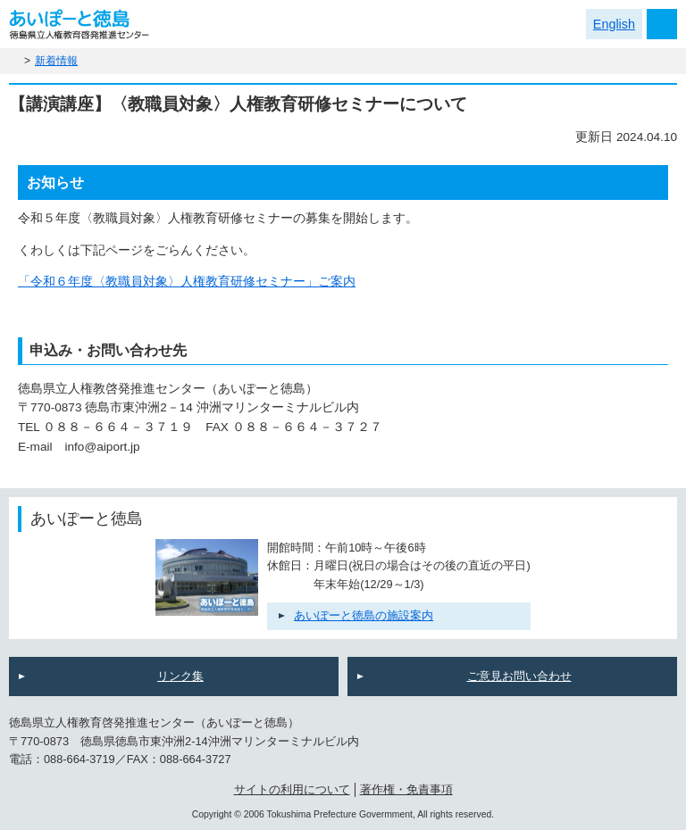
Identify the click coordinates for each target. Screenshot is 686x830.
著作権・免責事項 (406, 789)
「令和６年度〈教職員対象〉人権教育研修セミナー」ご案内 (187, 281)
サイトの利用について (292, 789)
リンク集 (180, 676)
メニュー (662, 24)
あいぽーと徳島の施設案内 (363, 615)
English (614, 24)
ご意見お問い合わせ (519, 676)
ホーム (14, 61)
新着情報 (56, 60)
